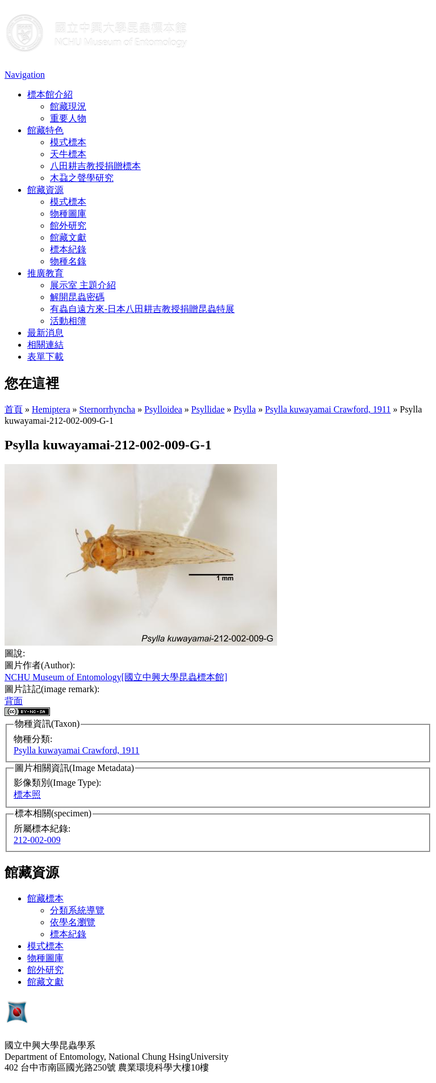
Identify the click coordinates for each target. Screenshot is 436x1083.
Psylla (245, 409)
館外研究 (68, 225)
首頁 (14, 409)
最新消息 (45, 333)
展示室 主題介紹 (83, 285)
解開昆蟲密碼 (77, 297)
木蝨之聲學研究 (82, 178)
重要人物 (68, 118)
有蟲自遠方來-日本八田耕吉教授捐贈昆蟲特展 (142, 309)
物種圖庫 (68, 213)
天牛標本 (68, 154)
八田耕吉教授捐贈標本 (95, 166)
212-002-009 (37, 840)
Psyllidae (208, 409)
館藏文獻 (68, 237)
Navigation (25, 74)
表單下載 (45, 356)
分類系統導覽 (77, 910)
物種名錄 (68, 261)
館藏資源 (45, 190)
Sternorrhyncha (107, 409)
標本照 (27, 794)
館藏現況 (68, 106)
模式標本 (68, 142)
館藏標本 (45, 898)
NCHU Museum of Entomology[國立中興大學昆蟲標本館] (116, 677)
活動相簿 (68, 321)
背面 (14, 701)
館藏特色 (45, 130)
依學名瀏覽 (72, 922)
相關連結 (45, 344)
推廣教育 (45, 273)
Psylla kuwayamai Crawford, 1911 (328, 409)
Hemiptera (51, 409)
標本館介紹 (50, 94)
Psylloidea (163, 409)
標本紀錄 (68, 249)
